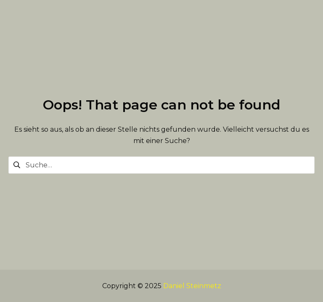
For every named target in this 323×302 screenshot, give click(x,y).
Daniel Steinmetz (192, 286)
